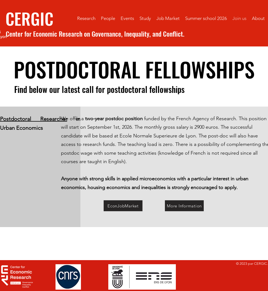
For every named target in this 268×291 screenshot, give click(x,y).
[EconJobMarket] (123, 205)
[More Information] (184, 205)
